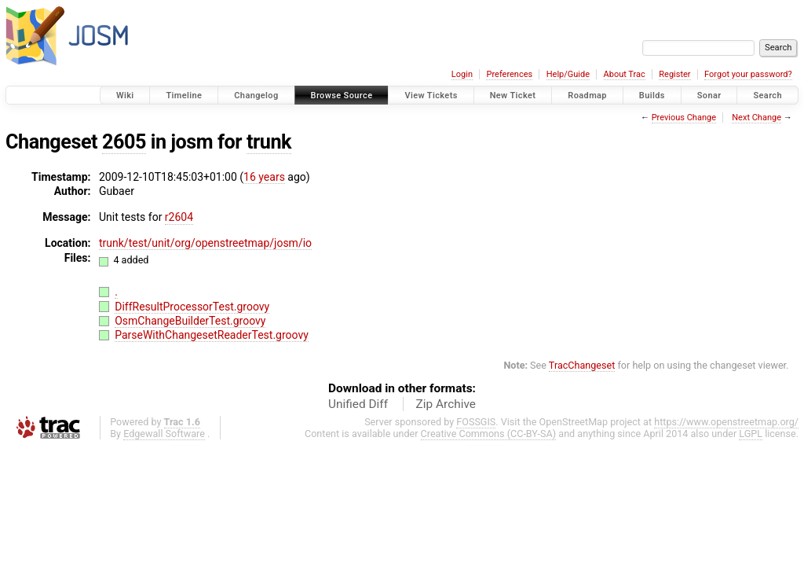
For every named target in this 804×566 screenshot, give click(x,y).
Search (767, 95)
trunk (269, 141)
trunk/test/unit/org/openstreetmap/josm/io (205, 243)
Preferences (509, 74)
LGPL (750, 433)
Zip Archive (446, 404)
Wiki (125, 95)
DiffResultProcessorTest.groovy (192, 306)
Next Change (756, 117)
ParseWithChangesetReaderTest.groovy (212, 335)
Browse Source (342, 95)
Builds (652, 95)
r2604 (179, 217)
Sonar (709, 95)
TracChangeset (582, 365)
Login (462, 74)
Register (674, 74)
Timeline (184, 95)
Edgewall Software (164, 433)
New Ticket (513, 95)
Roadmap (587, 95)
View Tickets (430, 95)
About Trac (624, 74)
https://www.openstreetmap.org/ (726, 422)
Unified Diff (358, 404)
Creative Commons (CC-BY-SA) (489, 433)
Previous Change (684, 117)
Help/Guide (568, 74)
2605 (124, 141)
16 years (264, 177)
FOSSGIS (475, 422)
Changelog (256, 95)
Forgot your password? (748, 74)
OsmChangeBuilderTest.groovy (190, 320)
